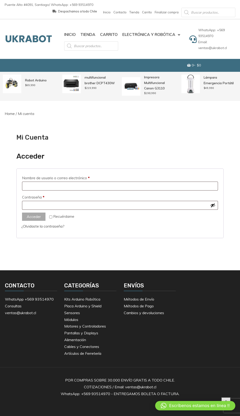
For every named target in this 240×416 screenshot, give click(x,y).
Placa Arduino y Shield (82, 306)
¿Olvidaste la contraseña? (42, 226)
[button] (195, 405)
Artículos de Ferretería (82, 353)
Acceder (34, 216)
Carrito (147, 12)
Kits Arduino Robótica (82, 299)
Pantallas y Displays (81, 333)
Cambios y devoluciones (144, 312)
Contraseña (42, 196)
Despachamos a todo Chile (74, 11)
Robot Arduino (36, 80)
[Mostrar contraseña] (212, 205)
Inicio (107, 12)
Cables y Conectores (81, 346)
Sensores (72, 312)
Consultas (13, 306)
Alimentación (75, 339)
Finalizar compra (167, 12)
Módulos (71, 319)
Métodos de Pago (139, 306)
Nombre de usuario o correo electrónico (64, 177)
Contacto (120, 12)
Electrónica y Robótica (148, 34)
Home (10, 113)
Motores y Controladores (85, 326)
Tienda (134, 12)
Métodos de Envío (139, 299)
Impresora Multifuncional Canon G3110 (154, 82)
